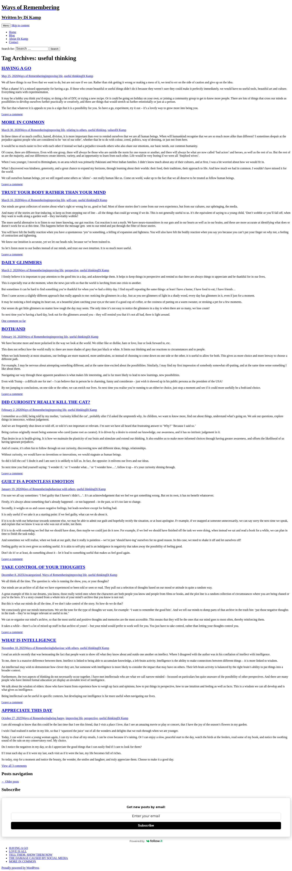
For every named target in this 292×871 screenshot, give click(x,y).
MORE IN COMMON (23, 122)
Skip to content (20, 25)
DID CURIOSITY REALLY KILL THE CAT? (45, 401)
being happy (57, 718)
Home (12, 32)
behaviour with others (62, 489)
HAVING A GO (16, 68)
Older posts (10, 781)
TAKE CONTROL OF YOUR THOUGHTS (43, 567)
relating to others (76, 130)
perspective (72, 270)
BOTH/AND (13, 328)
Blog (12, 35)
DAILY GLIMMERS (21, 262)
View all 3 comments (14, 765)
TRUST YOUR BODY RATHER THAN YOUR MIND (53, 192)
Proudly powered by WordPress (20, 867)
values (111, 130)
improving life (54, 76)
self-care (71, 200)
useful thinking (73, 76)
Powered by (146, 841)
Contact (13, 42)
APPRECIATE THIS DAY (26, 710)
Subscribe (146, 825)
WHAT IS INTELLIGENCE (28, 640)
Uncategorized (32, 574)
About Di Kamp (18, 38)
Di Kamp (87, 76)
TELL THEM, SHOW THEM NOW (31, 854)
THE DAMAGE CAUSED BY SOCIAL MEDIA (38, 858)
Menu (6, 25)
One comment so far (13, 320)
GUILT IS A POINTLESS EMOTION (37, 481)
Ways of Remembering (31, 76)
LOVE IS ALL (18, 851)
